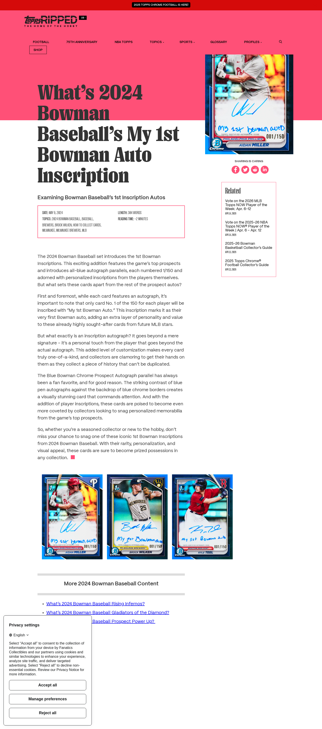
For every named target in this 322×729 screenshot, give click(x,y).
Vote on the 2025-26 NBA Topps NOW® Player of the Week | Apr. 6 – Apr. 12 (247, 226)
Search (267, 20)
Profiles (249, 20)
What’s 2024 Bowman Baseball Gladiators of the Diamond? (107, 613)
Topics (184, 20)
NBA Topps (162, 20)
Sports (203, 20)
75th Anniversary (130, 20)
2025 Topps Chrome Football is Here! (161, 5)
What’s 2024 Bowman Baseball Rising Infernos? (95, 604)
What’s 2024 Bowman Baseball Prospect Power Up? (100, 622)
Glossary (226, 20)
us (83, 17)
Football (100, 20)
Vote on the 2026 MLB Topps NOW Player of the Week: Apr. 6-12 (246, 205)
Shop (284, 20)
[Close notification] (315, 5)
